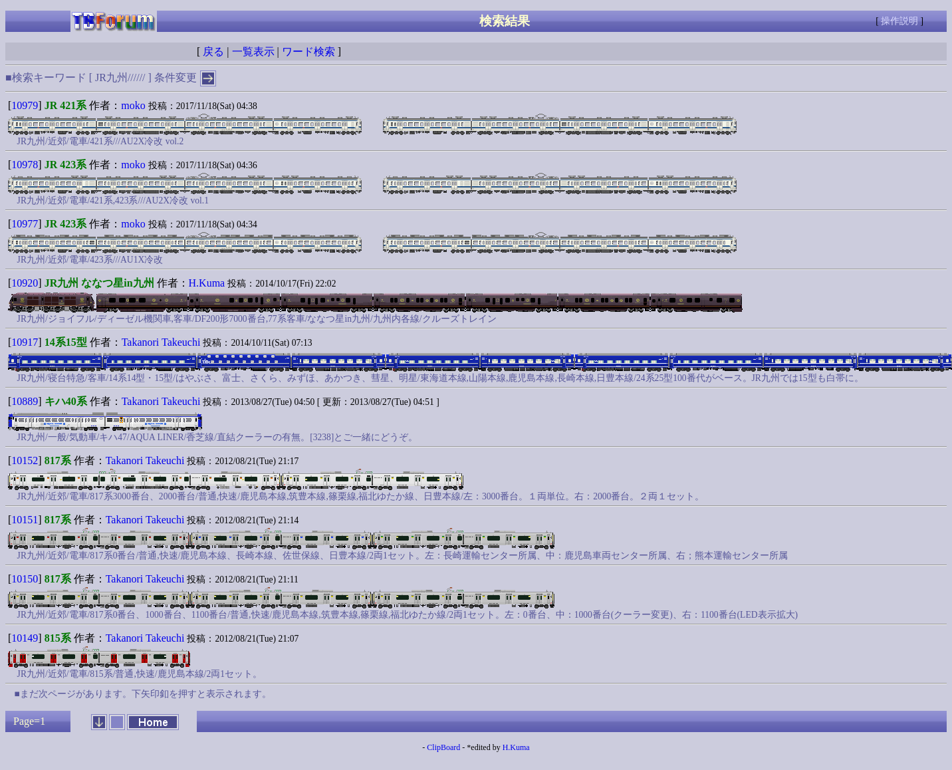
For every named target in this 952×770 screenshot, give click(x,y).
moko (133, 105)
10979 (24, 105)
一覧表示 (253, 51)
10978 (24, 164)
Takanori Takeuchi (161, 342)
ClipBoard (443, 747)
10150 (24, 578)
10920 (24, 283)
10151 (24, 519)
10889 (24, 401)
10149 (24, 638)
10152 (24, 460)
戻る (213, 51)
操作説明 (899, 21)
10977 (24, 223)
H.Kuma (207, 283)
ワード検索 (308, 51)
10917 (24, 342)
